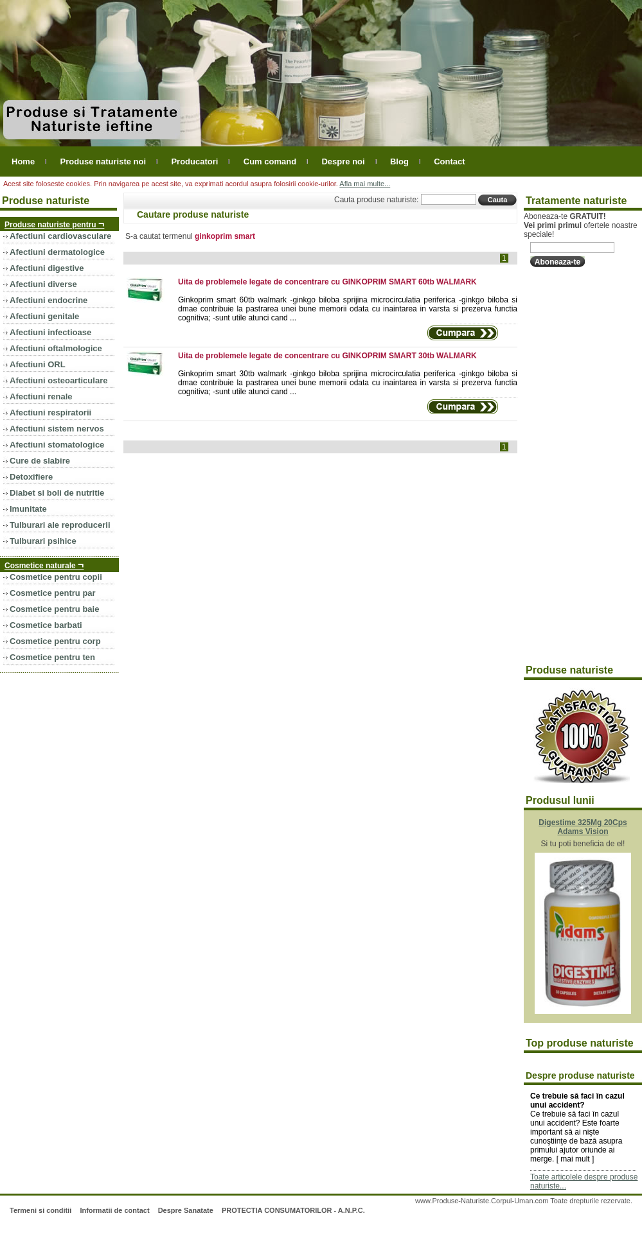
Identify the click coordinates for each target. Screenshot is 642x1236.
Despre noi (342, 161)
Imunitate (28, 509)
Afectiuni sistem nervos (57, 428)
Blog (399, 161)
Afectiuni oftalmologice (56, 348)
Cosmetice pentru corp (55, 641)
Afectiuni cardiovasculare (60, 236)
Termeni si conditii (40, 1210)
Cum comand (270, 161)
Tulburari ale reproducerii (60, 525)
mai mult (574, 1158)
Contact (449, 161)
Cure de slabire (40, 461)
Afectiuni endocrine (48, 300)
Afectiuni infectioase (50, 332)
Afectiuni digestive (47, 268)
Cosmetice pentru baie (54, 609)
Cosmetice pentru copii (56, 577)
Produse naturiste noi (103, 161)
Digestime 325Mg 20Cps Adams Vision (583, 827)
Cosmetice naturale (44, 564)
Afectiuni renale (41, 396)
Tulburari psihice (43, 541)
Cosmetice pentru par (53, 593)
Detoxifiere (31, 477)
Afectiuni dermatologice (57, 252)
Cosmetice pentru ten (52, 657)
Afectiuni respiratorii (50, 412)
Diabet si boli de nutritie (57, 493)
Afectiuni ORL (38, 364)
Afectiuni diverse (43, 284)
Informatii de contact (114, 1210)
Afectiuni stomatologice (57, 444)
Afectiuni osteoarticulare (58, 380)
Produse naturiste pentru (54, 223)
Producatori (194, 161)
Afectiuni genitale (44, 316)
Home (23, 161)
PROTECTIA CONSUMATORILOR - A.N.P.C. (293, 1210)
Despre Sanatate (185, 1210)
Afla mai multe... (364, 183)
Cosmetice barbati (46, 625)
